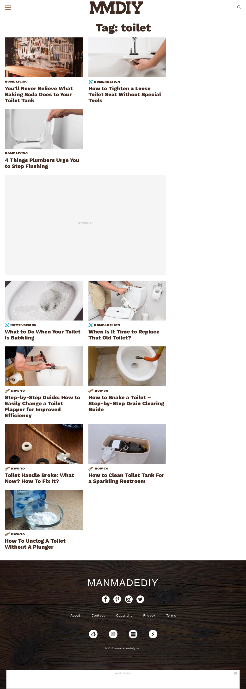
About (75, 615)
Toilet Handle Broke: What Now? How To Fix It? (39, 478)
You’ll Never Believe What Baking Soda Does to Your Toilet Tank (39, 94)
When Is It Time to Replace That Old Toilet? (124, 335)
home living (16, 81)
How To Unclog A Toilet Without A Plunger (35, 544)
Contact (98, 615)
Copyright (124, 615)
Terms (171, 615)
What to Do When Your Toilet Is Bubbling (42, 335)
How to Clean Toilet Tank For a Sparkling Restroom (126, 478)
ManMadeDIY (123, 582)
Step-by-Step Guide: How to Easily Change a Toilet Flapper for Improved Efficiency (42, 406)
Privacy (149, 615)
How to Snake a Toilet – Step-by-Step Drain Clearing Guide (126, 403)
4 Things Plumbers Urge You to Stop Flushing (42, 163)
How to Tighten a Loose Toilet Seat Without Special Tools (124, 94)
